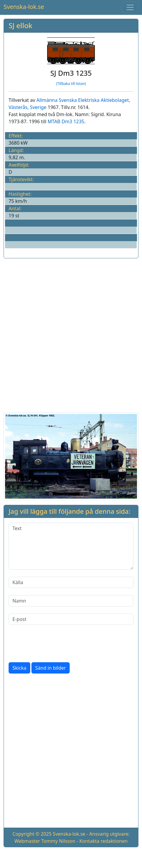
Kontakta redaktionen (103, 841)
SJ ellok (20, 25)
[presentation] (54, 643)
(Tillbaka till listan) (71, 83)
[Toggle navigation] (130, 7)
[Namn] (71, 600)
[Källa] (71, 582)
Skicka (19, 668)
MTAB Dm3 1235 (66, 121)
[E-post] (71, 619)
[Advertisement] (71, 334)
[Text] (71, 546)
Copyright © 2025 (32, 834)
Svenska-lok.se (24, 7)
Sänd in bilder (50, 668)
